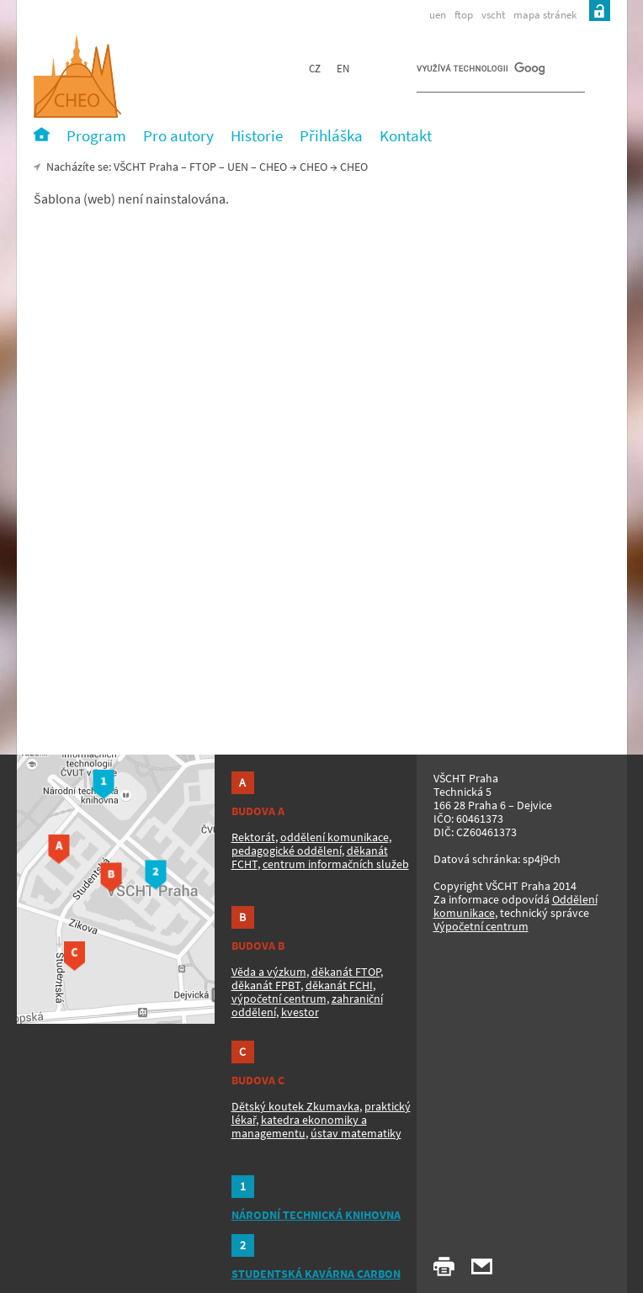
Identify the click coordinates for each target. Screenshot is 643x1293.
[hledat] (481, 72)
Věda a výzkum (268, 971)
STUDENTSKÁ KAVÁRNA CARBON (316, 1273)
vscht (493, 15)
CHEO (313, 166)
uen (437, 15)
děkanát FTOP (345, 971)
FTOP (202, 166)
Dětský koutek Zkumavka (295, 1106)
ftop (463, 15)
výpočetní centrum (279, 998)
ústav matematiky (356, 1133)
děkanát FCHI (339, 985)
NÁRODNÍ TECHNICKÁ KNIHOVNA (316, 1214)
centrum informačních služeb (336, 864)
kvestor (300, 1012)
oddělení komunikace (334, 837)
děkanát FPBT (265, 985)
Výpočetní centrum (481, 926)
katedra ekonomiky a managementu (299, 1126)
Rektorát (253, 837)
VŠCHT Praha (146, 166)
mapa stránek (545, 15)
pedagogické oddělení (286, 850)
